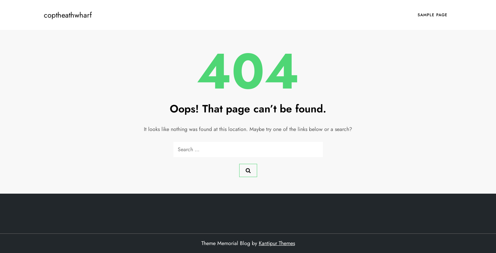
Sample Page (432, 15)
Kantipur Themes (277, 243)
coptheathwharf (68, 15)
